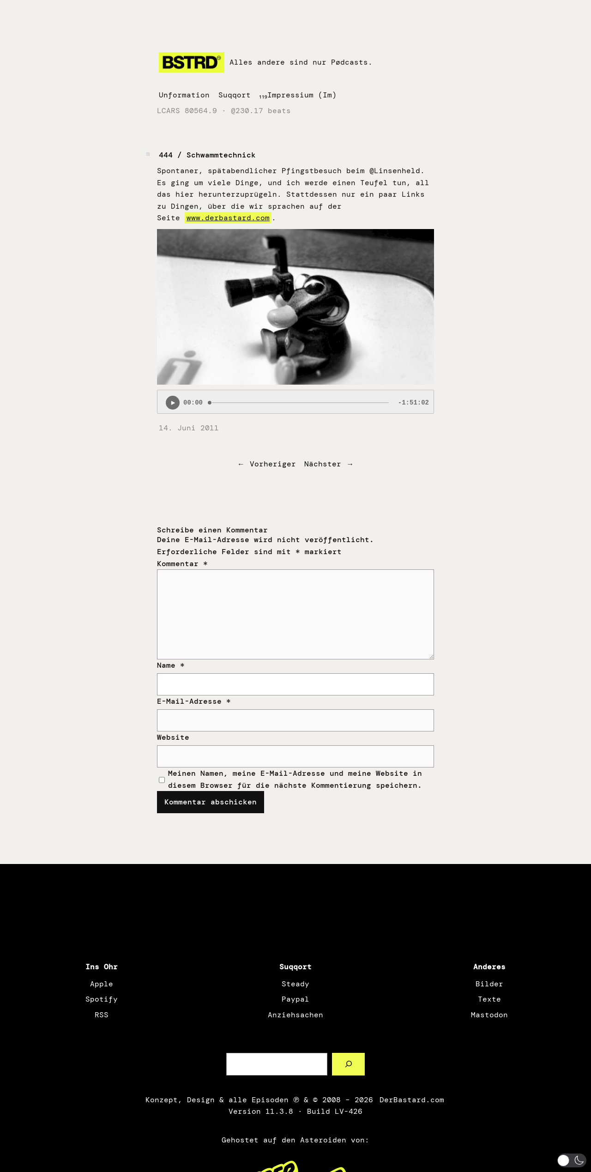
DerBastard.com (411, 1100)
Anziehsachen (295, 1015)
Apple (101, 984)
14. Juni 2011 (189, 428)
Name (171, 665)
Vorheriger (273, 464)
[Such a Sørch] (348, 1064)
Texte (489, 999)
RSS (102, 1015)
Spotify (101, 999)
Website (173, 737)
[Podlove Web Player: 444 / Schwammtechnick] (295, 402)
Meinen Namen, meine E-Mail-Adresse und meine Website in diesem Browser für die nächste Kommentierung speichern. (295, 779)
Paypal (295, 999)
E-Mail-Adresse (194, 701)
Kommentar (182, 563)
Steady (295, 984)
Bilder (489, 984)
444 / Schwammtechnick (207, 155)
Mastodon (489, 1015)
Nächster (322, 464)
